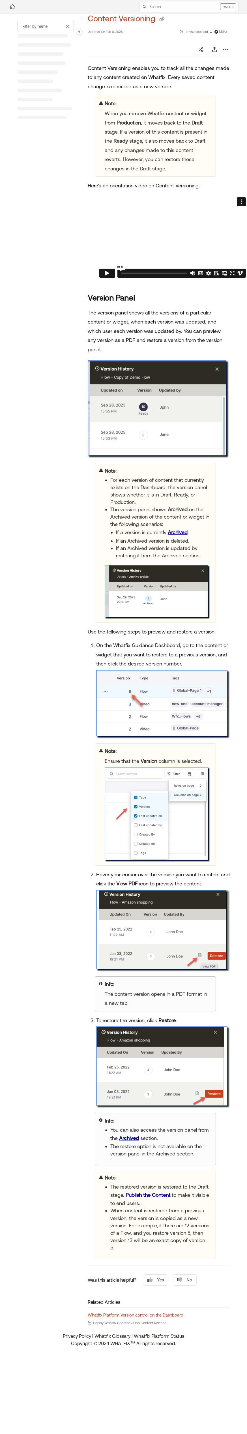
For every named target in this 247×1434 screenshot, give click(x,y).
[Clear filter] (67, 26)
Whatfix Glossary (112, 1336)
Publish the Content (148, 1195)
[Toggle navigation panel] (79, 31)
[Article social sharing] (200, 49)
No (184, 1280)
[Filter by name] (46, 26)
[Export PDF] (214, 49)
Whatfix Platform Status (159, 1336)
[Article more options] (225, 49)
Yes (155, 1280)
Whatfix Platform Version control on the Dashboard (135, 1315)
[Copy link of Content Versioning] (161, 19)
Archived (178, 532)
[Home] (12, 6)
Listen (221, 32)
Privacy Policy (77, 1336)
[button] (189, 6)
